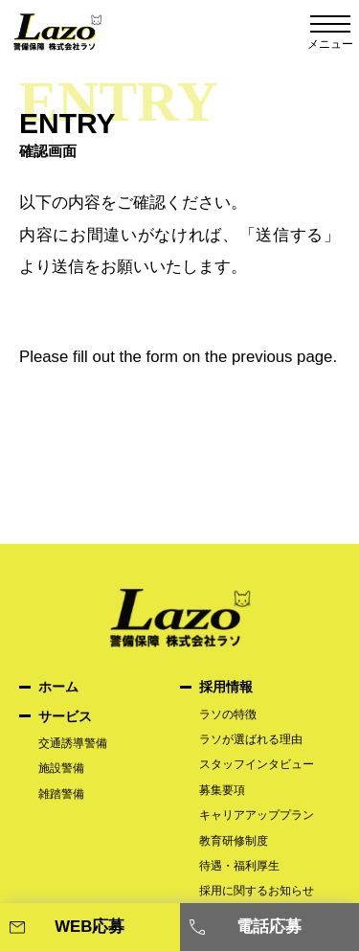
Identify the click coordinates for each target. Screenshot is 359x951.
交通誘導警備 (72, 743)
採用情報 (226, 686)
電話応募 (269, 926)
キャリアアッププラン (256, 815)
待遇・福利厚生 (239, 865)
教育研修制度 (233, 841)
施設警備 (61, 768)
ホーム (58, 686)
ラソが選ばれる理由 (256, 739)
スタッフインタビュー (256, 764)
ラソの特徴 (228, 714)
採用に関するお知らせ (262, 890)
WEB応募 (89, 926)
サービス (65, 716)
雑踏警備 (61, 794)
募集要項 (222, 790)
